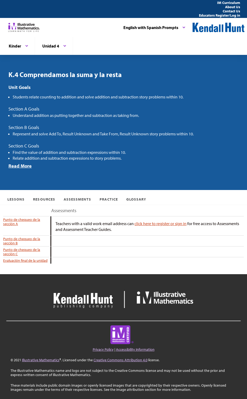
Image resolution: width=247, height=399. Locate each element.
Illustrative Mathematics (40, 360)
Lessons (16, 199)
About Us (232, 7)
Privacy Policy (103, 349)
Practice (109, 199)
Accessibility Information (135, 349)
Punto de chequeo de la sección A (21, 221)
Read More (20, 166)
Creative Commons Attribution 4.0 (120, 360)
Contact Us (231, 11)
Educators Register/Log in (219, 15)
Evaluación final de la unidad (25, 260)
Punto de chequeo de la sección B (21, 240)
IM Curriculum (228, 3)
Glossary (136, 199)
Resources (44, 199)
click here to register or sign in (160, 223)
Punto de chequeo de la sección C (21, 251)
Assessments (77, 199)
